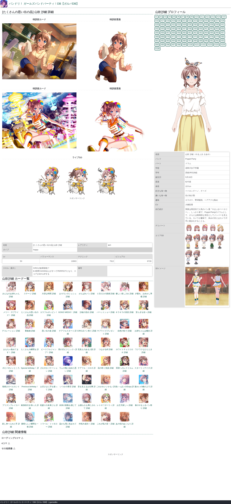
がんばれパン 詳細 (87, 288)
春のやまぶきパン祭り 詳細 (143, 401)
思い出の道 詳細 (49, 325)
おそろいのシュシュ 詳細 (67, 290)
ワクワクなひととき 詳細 (143, 345)
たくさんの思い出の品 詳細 (29, 308)
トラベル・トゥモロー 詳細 (48, 420)
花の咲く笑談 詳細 (106, 362)
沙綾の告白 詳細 (87, 306)
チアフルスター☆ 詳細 (68, 327)
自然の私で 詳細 (125, 325)
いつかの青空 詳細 (68, 381)
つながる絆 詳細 (106, 344)
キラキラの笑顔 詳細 (124, 306)
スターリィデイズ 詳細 (143, 364)
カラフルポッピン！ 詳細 (48, 308)
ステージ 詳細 (30, 288)
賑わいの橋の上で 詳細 (143, 383)
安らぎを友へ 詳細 (144, 306)
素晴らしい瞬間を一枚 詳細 (29, 420)
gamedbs (53, 502)
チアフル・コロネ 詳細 (87, 364)
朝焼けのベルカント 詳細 (11, 383)
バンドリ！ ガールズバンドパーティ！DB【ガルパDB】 (44, 3)
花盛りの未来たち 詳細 (49, 401)
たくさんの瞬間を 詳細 (30, 345)
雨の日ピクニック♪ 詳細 (67, 345)
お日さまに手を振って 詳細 (48, 383)
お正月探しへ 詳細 (125, 399)
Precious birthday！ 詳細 (30, 383)
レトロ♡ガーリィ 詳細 (106, 401)
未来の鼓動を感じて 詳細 (67, 401)
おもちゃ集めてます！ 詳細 (11, 345)
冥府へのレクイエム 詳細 (124, 364)
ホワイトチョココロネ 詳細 (124, 345)
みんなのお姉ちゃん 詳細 (11, 290)
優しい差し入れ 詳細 (124, 288)
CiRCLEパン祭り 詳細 (86, 325)
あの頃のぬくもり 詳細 (124, 420)
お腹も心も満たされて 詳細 (86, 401)
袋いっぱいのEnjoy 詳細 (124, 383)
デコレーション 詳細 (11, 325)
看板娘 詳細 (30, 325)
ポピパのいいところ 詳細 (11, 364)
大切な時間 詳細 (49, 288)
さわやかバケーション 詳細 (48, 364)
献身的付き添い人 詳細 (30, 401)
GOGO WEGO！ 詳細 (67, 306)
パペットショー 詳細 (106, 306)
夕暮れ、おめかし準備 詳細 (143, 290)
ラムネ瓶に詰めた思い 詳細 (67, 364)
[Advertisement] (77, 220)
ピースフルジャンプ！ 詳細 (48, 345)
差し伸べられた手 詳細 (11, 420)
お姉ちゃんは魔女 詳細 (143, 327)
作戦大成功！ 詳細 (87, 418)
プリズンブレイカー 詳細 (11, 401)
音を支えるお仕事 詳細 (87, 383)
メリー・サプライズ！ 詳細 (11, 308)
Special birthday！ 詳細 (30, 364)
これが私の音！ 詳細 (106, 418)
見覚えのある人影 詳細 (87, 345)
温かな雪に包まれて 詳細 (67, 420)
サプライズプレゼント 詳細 (105, 327)
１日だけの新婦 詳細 (106, 288)
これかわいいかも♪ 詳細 (105, 383)
